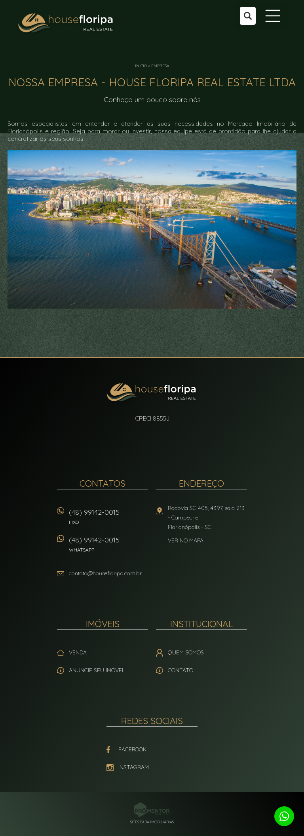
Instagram (133, 767)
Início (141, 65)
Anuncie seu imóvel (97, 670)
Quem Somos (186, 652)
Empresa (160, 65)
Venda (78, 652)
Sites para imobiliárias (152, 822)
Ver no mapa (185, 540)
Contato (180, 670)
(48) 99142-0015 (108, 519)
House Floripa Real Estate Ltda (152, 393)
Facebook (132, 749)
